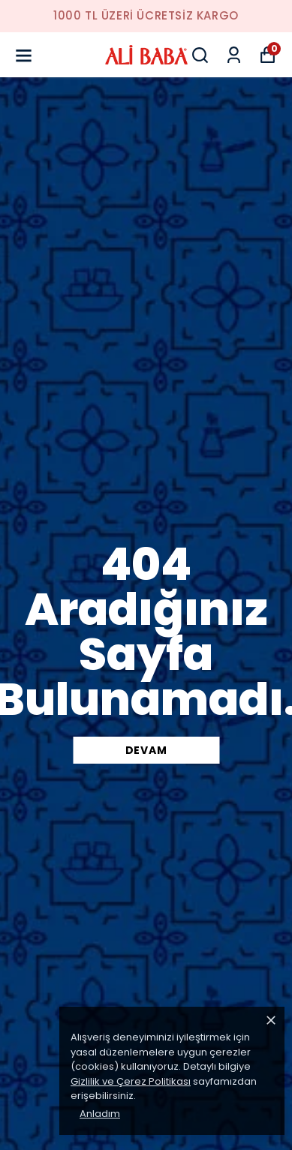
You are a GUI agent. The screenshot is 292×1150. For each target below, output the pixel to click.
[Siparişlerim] (233, 55)
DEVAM (146, 750)
